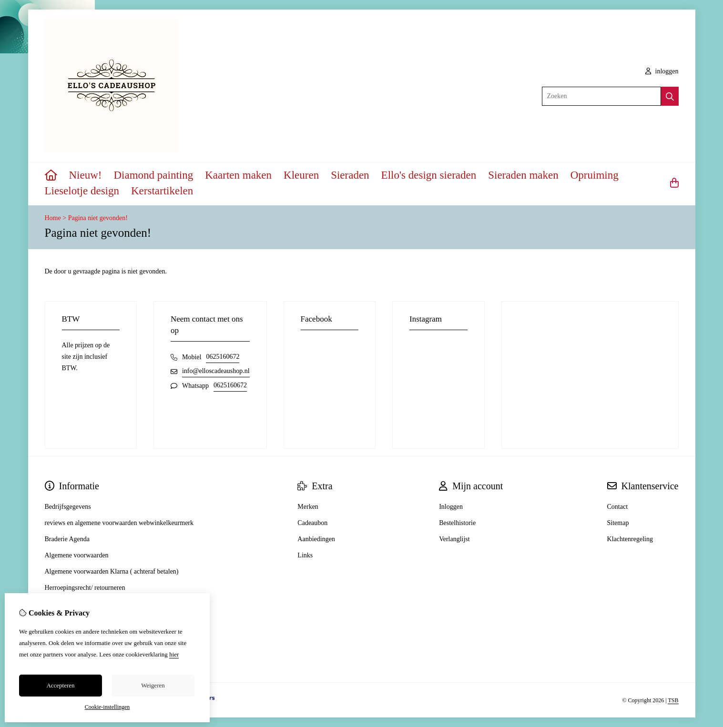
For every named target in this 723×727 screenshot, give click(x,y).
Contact (617, 506)
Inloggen (451, 506)
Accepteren (60, 685)
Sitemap (618, 522)
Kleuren (301, 175)
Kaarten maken (238, 175)
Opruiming (594, 175)
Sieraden (350, 175)
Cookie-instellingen (107, 707)
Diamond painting (153, 175)
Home (53, 218)
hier (174, 654)
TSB (673, 700)
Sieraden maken (523, 175)
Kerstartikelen (162, 191)
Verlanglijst (454, 539)
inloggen (662, 71)
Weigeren (152, 685)
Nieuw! (85, 175)
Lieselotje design (82, 191)
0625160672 (222, 356)
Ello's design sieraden (429, 175)
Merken (307, 506)
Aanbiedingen (316, 539)
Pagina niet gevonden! (98, 218)
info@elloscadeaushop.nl (216, 370)
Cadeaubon (312, 522)
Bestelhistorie (457, 522)
